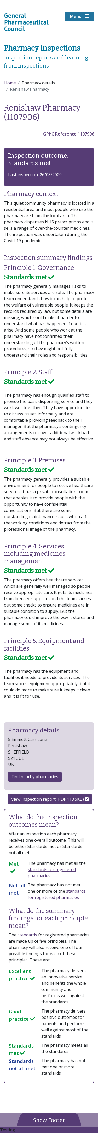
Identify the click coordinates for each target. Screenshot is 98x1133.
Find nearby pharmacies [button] (34, 777)
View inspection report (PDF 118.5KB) (50, 799)
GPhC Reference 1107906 (68, 134)
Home (10, 83)
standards (27, 935)
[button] (49, 1120)
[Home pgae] (26, 23)
